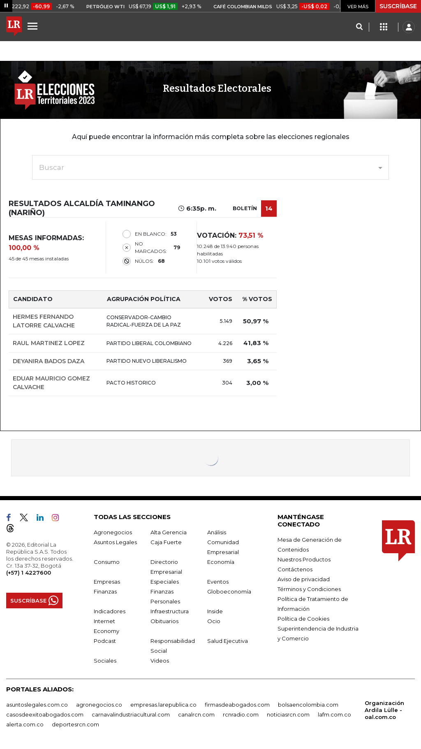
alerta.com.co (25, 724)
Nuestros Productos (304, 559)
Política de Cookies (303, 618)
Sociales (105, 660)
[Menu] (34, 26)
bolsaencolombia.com (308, 704)
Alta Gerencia (168, 532)
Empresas (107, 581)
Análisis (216, 532)
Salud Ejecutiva (227, 641)
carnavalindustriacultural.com (131, 714)
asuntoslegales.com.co (37, 704)
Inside (215, 611)
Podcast (105, 641)
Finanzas (105, 591)
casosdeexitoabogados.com (44, 714)
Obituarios (164, 621)
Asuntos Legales (115, 542)
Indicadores (109, 611)
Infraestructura (169, 611)
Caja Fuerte (166, 542)
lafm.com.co (334, 714)
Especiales (164, 581)
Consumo (107, 562)
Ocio (213, 621)
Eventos (218, 581)
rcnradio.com (241, 714)
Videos (159, 660)
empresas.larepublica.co (163, 704)
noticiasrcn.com (288, 714)
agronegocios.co (99, 704)
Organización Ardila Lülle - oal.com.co (384, 710)
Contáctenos (295, 569)
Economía (220, 562)
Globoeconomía (229, 591)
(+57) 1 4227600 (28, 572)
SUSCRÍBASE (398, 6)
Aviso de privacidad (304, 579)
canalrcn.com (196, 714)
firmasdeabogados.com (237, 704)
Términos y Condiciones (309, 589)
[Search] (359, 27)
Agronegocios (113, 532)
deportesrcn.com (75, 724)
